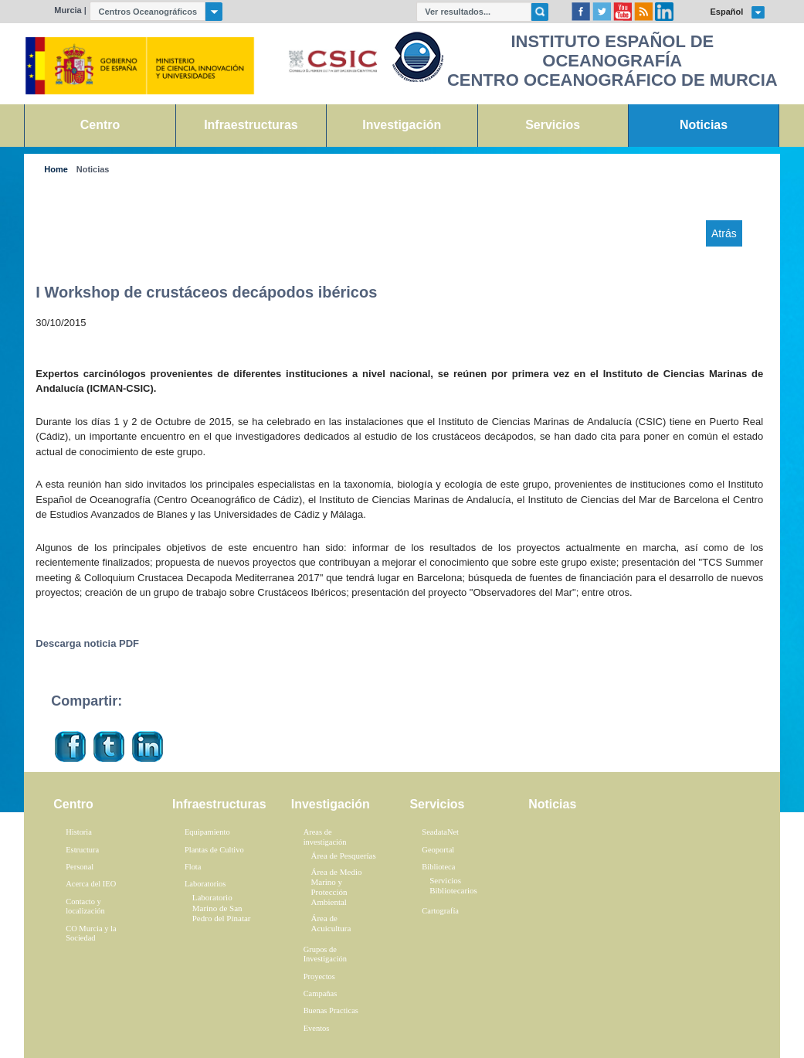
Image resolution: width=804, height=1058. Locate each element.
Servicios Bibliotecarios (453, 885)
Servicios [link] (552, 124)
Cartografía (440, 911)
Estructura (82, 849)
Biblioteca (438, 866)
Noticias (93, 169)
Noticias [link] (704, 124)
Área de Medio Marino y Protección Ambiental (335, 887)
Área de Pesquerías (342, 855)
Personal (79, 866)
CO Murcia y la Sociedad (91, 933)
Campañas (321, 993)
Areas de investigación (325, 837)
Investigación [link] (401, 124)
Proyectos (319, 976)
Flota (193, 866)
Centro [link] (100, 124)
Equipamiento (207, 832)
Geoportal (438, 849)
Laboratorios (205, 883)
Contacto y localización (85, 906)
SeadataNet (440, 832)
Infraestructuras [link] (251, 124)
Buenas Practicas (331, 1010)
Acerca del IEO (91, 883)
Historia (79, 832)
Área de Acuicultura (330, 923)
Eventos (317, 1028)
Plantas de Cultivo (214, 849)
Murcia (67, 10)
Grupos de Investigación (325, 954)
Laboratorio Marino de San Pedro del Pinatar (221, 907)
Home (55, 169)
